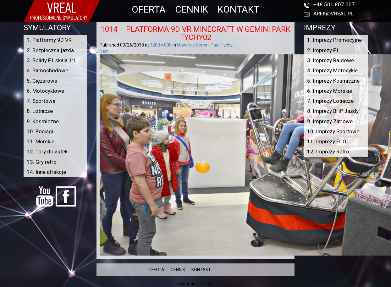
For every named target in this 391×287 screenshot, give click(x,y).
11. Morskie (40, 141)
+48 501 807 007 (334, 4)
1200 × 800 (161, 44)
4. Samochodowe (47, 70)
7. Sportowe (41, 101)
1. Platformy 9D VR (49, 40)
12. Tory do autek (47, 151)
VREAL (206, 283)
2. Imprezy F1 (323, 50)
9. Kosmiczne (43, 121)
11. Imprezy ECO (326, 141)
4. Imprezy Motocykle (332, 70)
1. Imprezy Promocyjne (334, 40)
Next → (107, 51)
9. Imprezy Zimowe (330, 121)
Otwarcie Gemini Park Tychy (204, 44)
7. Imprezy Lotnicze (330, 101)
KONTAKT (238, 9)
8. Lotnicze (40, 111)
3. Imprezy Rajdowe (330, 60)
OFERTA (149, 9)
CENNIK (191, 9)
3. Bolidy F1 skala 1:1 (51, 60)
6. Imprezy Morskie (329, 91)
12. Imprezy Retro (328, 151)
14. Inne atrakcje (46, 172)
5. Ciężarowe (42, 81)
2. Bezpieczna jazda (50, 50)
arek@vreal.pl (333, 13)
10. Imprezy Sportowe (333, 131)
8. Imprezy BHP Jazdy (333, 111)
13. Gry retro (42, 162)
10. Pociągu (41, 131)
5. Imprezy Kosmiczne (333, 81)
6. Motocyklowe (45, 91)
